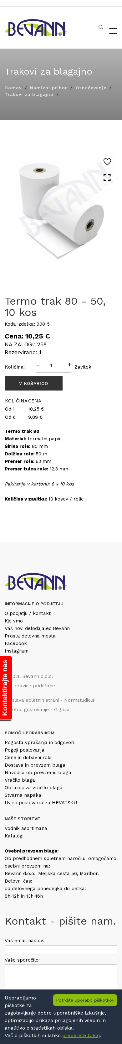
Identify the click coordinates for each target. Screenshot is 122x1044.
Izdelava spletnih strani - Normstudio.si (50, 700)
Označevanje (91, 87)
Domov (13, 87)
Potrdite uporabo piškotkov (85, 1000)
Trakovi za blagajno (29, 94)
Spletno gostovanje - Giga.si (37, 709)
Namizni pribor (48, 87)
